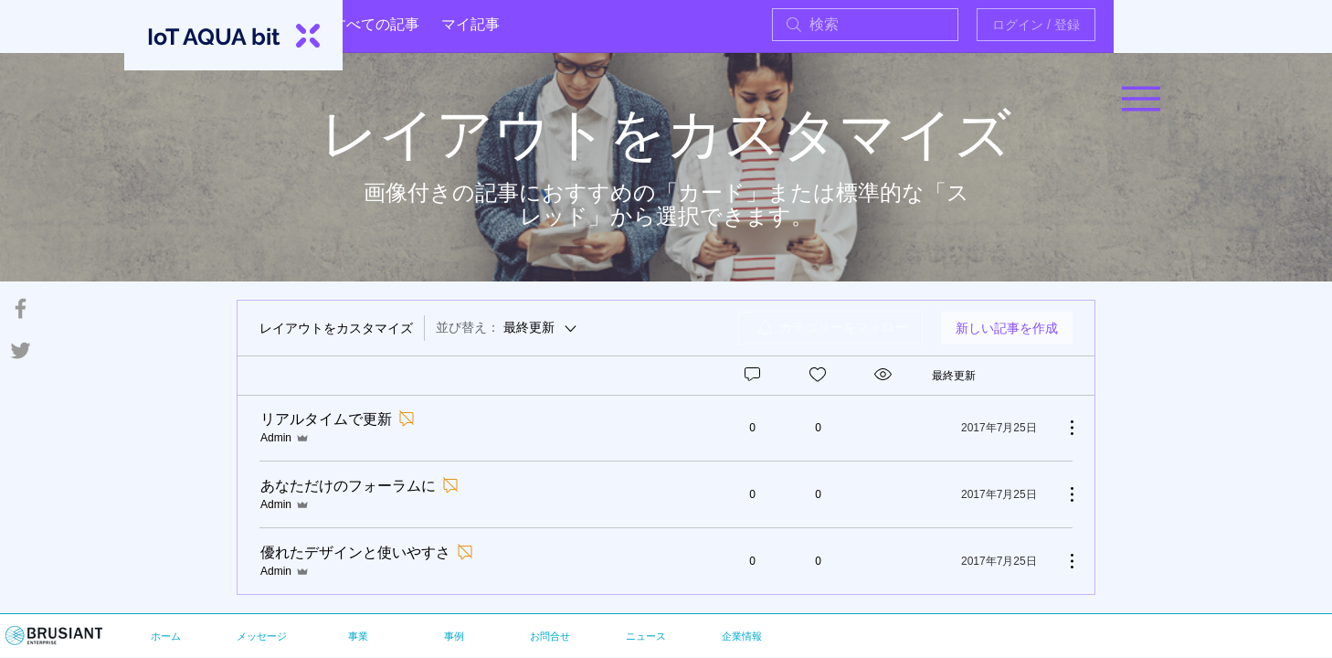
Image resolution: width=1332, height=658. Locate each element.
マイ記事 (470, 24)
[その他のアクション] (1062, 428)
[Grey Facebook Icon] (20, 308)
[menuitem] (830, 328)
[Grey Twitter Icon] (20, 350)
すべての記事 (375, 24)
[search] (865, 24)
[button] (1141, 98)
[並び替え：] (507, 328)
